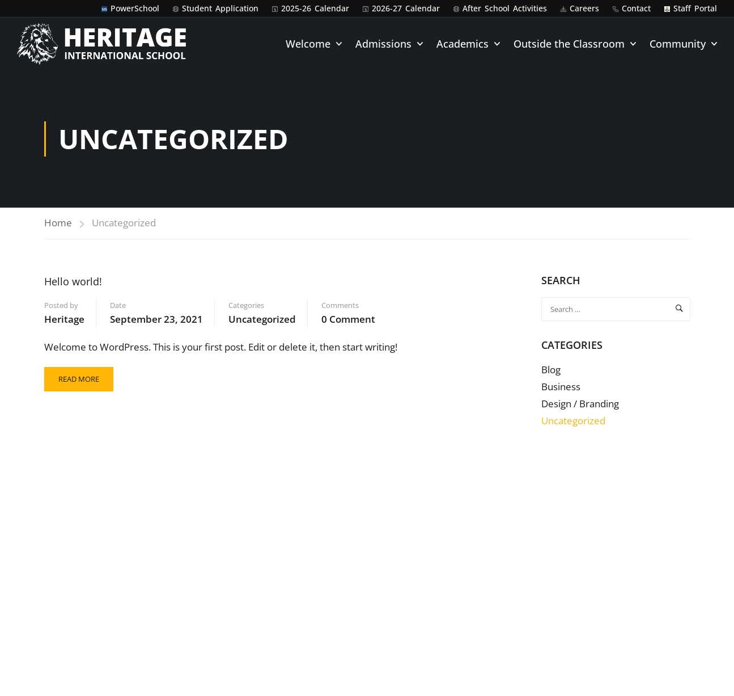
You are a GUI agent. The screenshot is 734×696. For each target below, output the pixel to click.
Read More (78, 375)
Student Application (220, 8)
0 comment (348, 319)
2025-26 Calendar (315, 8)
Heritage (64, 319)
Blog (551, 369)
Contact (636, 8)
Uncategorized (262, 319)
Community (678, 43)
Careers (584, 8)
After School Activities (505, 8)
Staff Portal (695, 8)
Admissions (383, 43)
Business (560, 386)
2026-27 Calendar (406, 8)
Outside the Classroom (569, 43)
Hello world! (73, 281)
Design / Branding (580, 403)
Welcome (308, 43)
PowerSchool (135, 8)
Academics (462, 43)
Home (58, 222)
